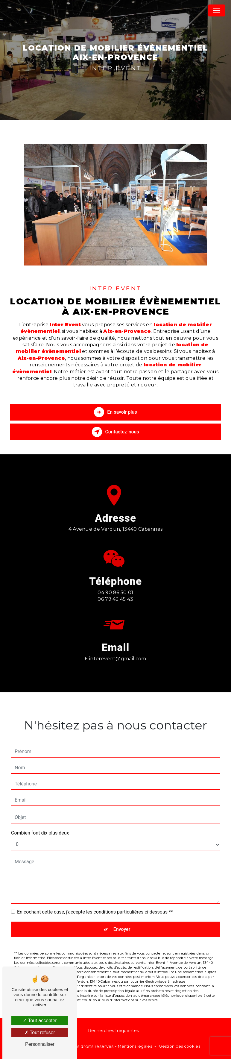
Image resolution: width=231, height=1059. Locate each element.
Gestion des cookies (179, 1046)
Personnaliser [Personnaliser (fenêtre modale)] (39, 1044)
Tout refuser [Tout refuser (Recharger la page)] (40, 1032)
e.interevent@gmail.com (115, 648)
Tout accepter (40, 1020)
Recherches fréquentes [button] (113, 1030)
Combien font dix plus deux (40, 822)
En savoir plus (115, 412)
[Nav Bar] (216, 10)
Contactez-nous (115, 432)
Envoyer (121, 919)
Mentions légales (135, 1046)
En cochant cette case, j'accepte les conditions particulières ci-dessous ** (95, 901)
